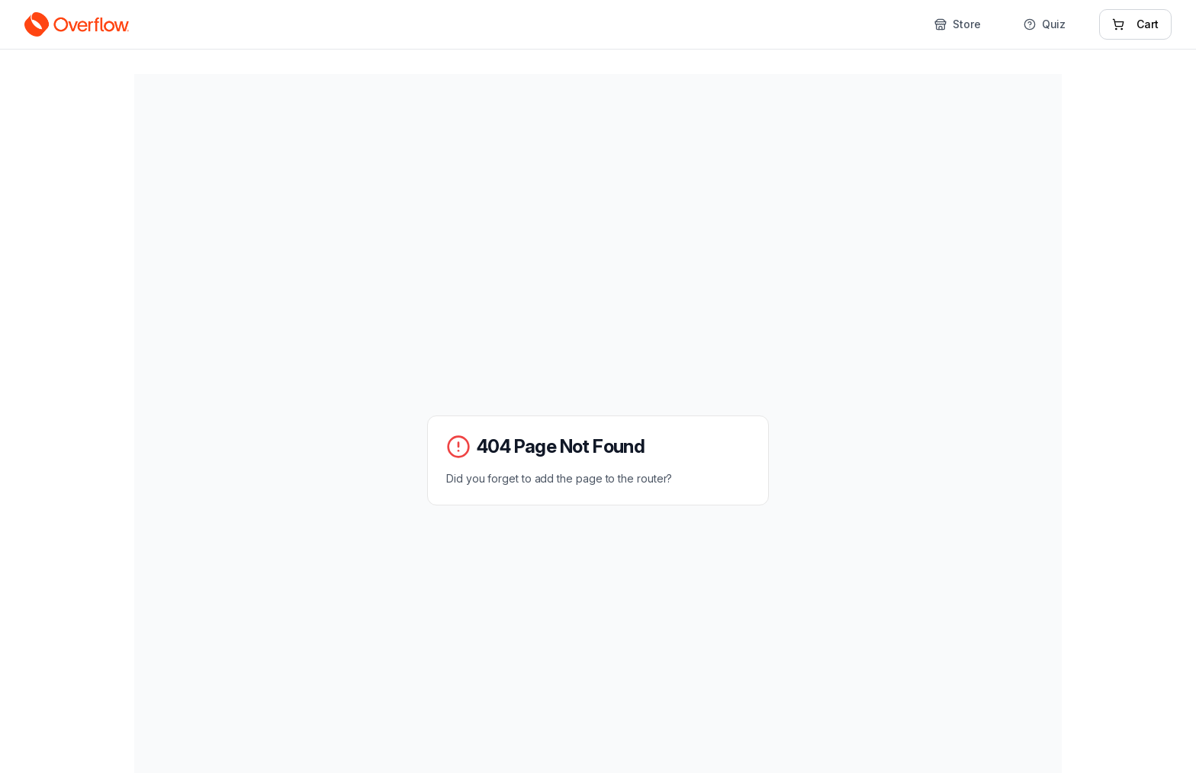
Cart (1135, 24)
